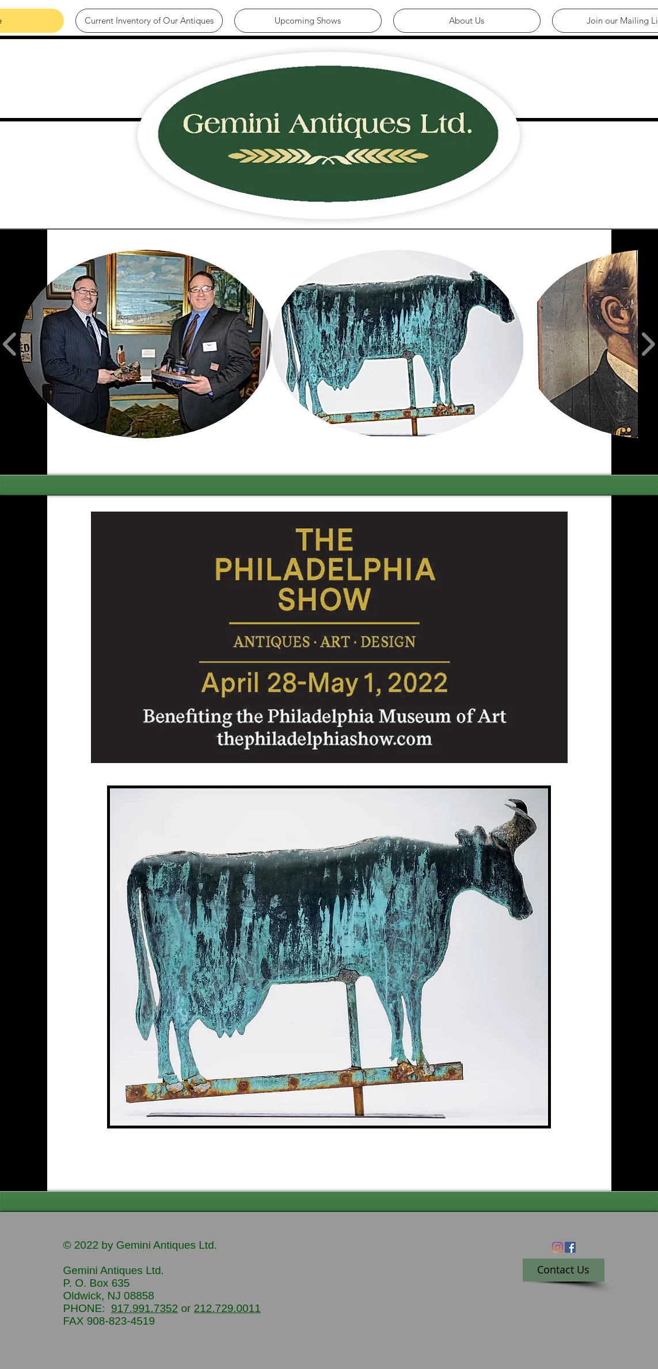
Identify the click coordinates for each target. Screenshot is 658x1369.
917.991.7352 (144, 1308)
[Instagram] (557, 1247)
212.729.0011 (227, 1308)
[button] (146, 344)
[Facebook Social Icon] (570, 1247)
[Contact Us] (563, 1270)
